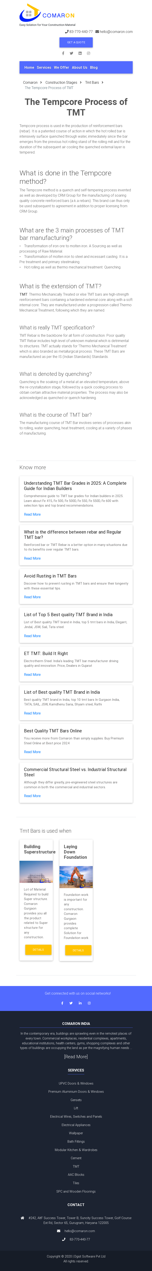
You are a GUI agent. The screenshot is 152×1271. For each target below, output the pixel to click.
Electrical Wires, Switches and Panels (76, 1117)
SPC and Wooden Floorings (76, 1191)
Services (44, 67)
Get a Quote (76, 42)
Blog (94, 67)
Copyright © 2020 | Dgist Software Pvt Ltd (76, 1259)
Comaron (30, 82)
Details (38, 950)
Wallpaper (76, 1133)
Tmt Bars (92, 82)
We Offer (61, 67)
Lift (76, 1108)
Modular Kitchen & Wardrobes (76, 1150)
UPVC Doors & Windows (76, 1083)
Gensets (76, 1100)
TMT (76, 1166)
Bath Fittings (76, 1142)
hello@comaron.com (116, 31)
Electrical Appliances (76, 1125)
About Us (79, 67)
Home (29, 67)
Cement (76, 1158)
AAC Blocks (76, 1175)
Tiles (76, 1183)
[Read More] (76, 1056)
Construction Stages (61, 82)
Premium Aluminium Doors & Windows (76, 1092)
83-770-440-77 (81, 31)
